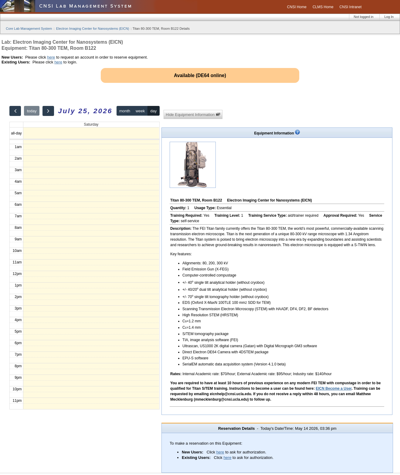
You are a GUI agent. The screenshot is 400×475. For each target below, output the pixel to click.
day (153, 111)
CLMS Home (323, 7)
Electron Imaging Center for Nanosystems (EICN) (92, 28)
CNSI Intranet (351, 7)
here (51, 57)
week (140, 111)
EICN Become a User (333, 388)
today (32, 111)
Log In (389, 17)
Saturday (91, 124)
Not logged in (364, 17)
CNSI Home (297, 7)
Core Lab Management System (29, 28)
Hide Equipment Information (193, 114)
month (124, 111)
